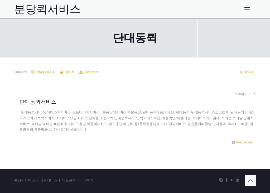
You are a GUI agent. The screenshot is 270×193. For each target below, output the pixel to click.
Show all (247, 72)
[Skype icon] (221, 179)
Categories (43, 72)
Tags (67, 72)
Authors (89, 72)
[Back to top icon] (250, 180)
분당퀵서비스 (47, 9)
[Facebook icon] (226, 179)
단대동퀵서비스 (38, 102)
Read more (244, 142)
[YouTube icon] (232, 179)
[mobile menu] (247, 9)
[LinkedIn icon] (237, 179)
